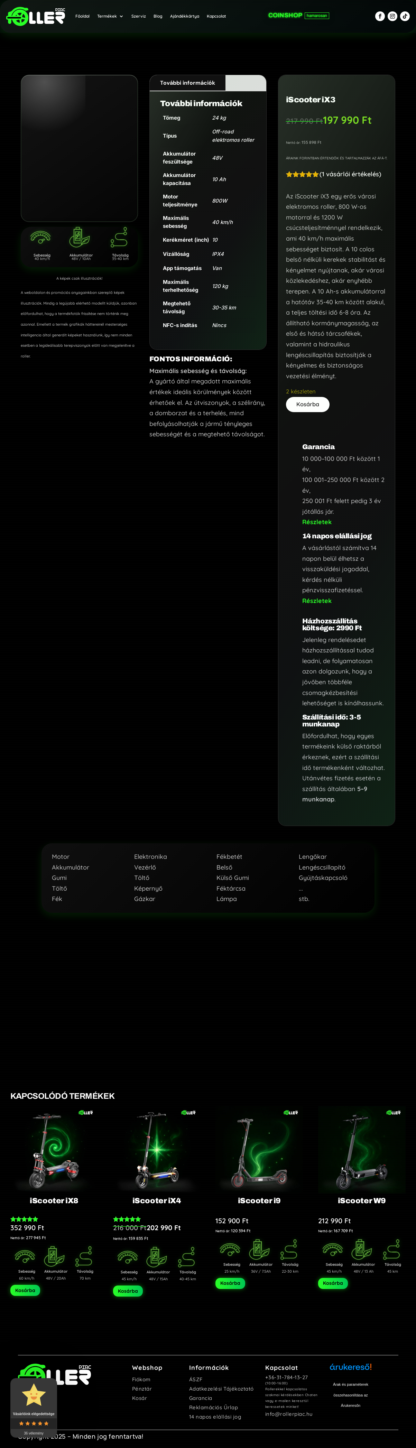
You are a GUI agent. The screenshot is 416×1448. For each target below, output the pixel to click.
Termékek (107, 14)
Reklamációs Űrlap (213, 1404)
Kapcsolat (216, 14)
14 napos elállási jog (215, 1414)
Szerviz (138, 14)
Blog (158, 14)
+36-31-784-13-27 (286, 1374)
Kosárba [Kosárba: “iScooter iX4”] (128, 1288)
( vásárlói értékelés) (350, 170)
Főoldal (82, 14)
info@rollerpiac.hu (289, 1411)
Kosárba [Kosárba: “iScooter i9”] (230, 1281)
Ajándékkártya (184, 14)
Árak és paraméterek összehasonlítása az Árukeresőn (350, 1392)
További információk (187, 78)
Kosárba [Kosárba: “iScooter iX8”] (25, 1287)
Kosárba (309, 400)
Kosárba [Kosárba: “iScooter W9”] (333, 1281)
